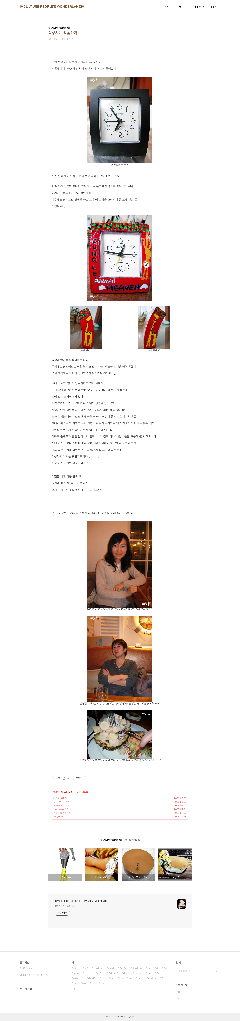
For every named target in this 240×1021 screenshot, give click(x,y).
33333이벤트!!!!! (27, 968)
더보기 (74, 989)
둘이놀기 (160, 973)
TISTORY (121, 1017)
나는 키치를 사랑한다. (64, 905)
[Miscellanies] (66, 792)
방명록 (214, 6)
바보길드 (152, 978)
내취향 (126, 973)
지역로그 (169, 6)
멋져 (121, 978)
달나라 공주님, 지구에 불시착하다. (35, 975)
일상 (75, 983)
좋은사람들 (113, 973)
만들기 (100, 973)
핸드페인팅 (137, 968)
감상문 (111, 968)
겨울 (86, 968)
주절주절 (138, 973)
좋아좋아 (123, 968)
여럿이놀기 (78, 978)
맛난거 (76, 968)
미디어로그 (199, 6)
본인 (93, 983)
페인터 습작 (59, 798)
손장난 (56, 792)
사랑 (130, 978)
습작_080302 (59, 802)
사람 (149, 973)
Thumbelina (59, 809)
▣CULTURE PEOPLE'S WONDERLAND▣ (52, 7)
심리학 (140, 978)
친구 (84, 983)
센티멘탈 (92, 978)
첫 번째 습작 (59, 805)
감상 (112, 978)
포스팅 (76, 973)
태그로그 (183, 6)
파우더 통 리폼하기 (62, 813)
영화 (103, 978)
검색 (217, 971)
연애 (149, 968)
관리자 (131, 1017)
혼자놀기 (88, 973)
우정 (165, 968)
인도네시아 (98, 968)
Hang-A (57, 816)
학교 (102, 983)
